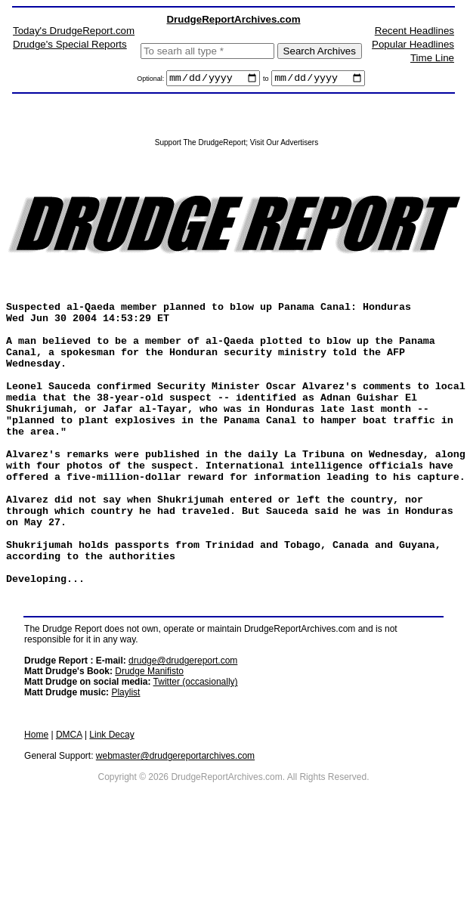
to (266, 81)
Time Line (432, 57)
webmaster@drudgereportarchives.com (175, 835)
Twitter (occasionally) (195, 761)
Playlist (125, 771)
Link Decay (111, 814)
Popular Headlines (413, 44)
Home (36, 814)
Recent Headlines (414, 30)
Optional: (151, 81)
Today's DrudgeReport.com (74, 30)
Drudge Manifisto (149, 750)
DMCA (69, 814)
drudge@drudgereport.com (182, 740)
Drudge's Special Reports (70, 44)
